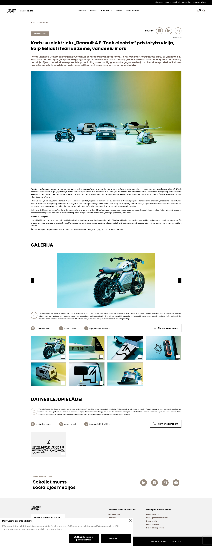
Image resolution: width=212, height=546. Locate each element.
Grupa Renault (132, 11)
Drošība (93, 11)
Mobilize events (152, 524)
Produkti (81, 11)
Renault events (152, 514)
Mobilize (112, 518)
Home (33, 22)
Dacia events (151, 521)
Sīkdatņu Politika (159, 541)
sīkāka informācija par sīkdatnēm (84, 538)
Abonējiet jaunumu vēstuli (47, 517)
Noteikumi (176, 541)
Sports (119, 11)
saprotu (113, 538)
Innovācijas (106, 11)
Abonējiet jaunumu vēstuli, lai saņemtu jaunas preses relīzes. (181, 2)
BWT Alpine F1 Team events (157, 518)
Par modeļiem (42, 22)
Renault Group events (155, 528)
